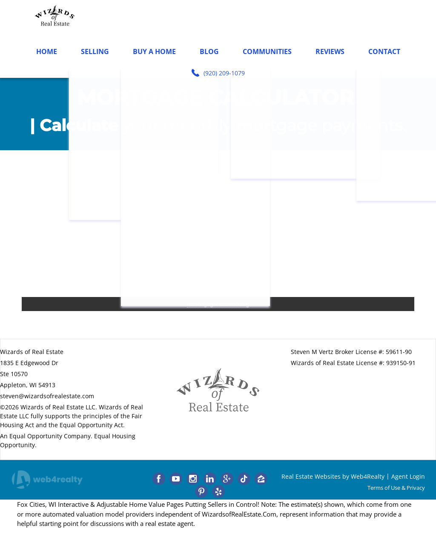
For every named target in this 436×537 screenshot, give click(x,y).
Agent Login (408, 476)
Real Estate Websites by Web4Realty (332, 476)
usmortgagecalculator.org (218, 304)
